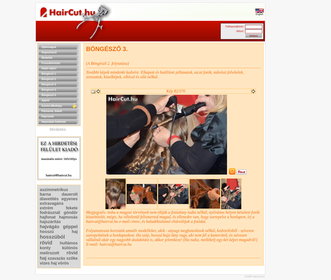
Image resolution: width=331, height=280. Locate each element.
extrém (46, 208)
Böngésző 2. (49, 79)
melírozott (49, 253)
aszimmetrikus (54, 190)
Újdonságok (49, 47)
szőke (72, 258)
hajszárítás (50, 222)
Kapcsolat (48, 116)
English (259, 13)
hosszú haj (59, 231)
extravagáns (52, 203)
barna (45, 194)
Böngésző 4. (49, 89)
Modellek (47, 57)
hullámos (69, 243)
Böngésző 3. (49, 84)
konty (45, 248)
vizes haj (48, 263)
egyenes (69, 199)
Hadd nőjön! (49, 68)
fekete (72, 208)
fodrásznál (50, 212)
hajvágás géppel (59, 226)
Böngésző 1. (49, 73)
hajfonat (48, 217)
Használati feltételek (54, 121)
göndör (71, 212)
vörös (63, 263)
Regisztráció (49, 52)
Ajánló (46, 100)
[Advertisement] (281, 119)
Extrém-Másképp (52, 105)
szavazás (56, 258)
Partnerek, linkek (52, 111)
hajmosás (68, 217)
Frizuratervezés (51, 63)
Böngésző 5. (49, 95)
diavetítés (49, 199)
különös (70, 248)
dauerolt (70, 194)
